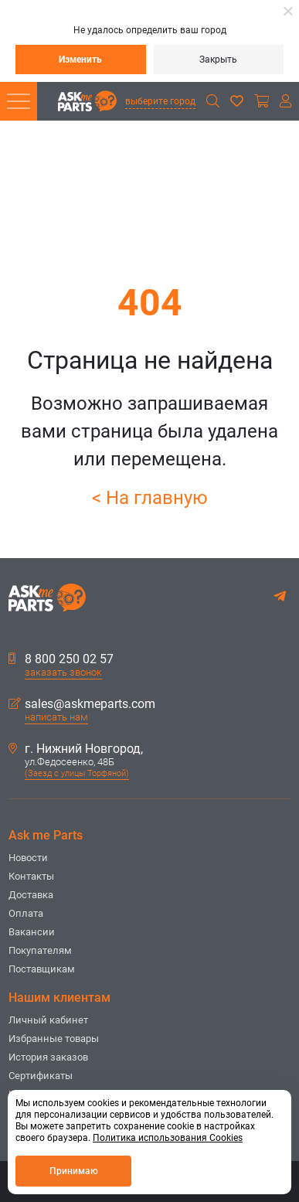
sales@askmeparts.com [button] (81, 704)
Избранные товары (53, 1038)
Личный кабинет (48, 1020)
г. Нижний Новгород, (75, 749)
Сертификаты (40, 1075)
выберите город (160, 101)
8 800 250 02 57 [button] (61, 659)
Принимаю (73, 1171)
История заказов (48, 1057)
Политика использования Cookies (168, 1137)
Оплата (25, 913)
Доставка (30, 895)
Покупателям (40, 950)
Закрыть (218, 59)
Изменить (80, 59)
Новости (28, 857)
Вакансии (31, 932)
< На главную (150, 498)
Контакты (31, 876)
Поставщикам (41, 969)
